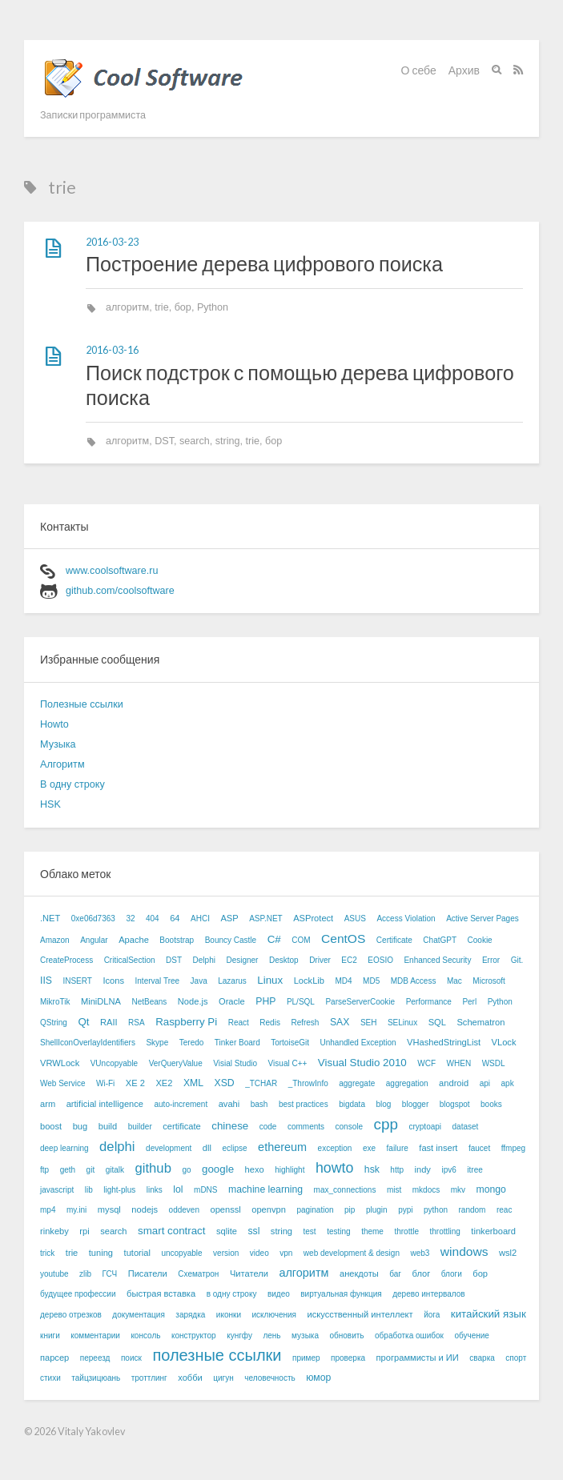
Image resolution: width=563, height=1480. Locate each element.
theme (372, 1231)
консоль (145, 1335)
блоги (451, 1273)
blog (383, 1104)
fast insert (438, 1148)
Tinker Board (237, 1042)
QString (53, 1022)
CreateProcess (66, 960)
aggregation (407, 1083)
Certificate (394, 940)
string (227, 441)
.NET (50, 918)
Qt (83, 1022)
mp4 (47, 1209)
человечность (269, 1378)
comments (306, 1126)
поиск (131, 1358)
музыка (305, 1335)
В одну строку (72, 784)
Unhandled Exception (358, 1042)
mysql (109, 1209)
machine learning (265, 1189)
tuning (101, 1252)
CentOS (343, 938)
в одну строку (232, 1293)
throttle (406, 1231)
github (153, 1168)
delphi (117, 1146)
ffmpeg (513, 1148)
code (268, 1126)
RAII (109, 1022)
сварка (481, 1358)
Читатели (249, 1273)
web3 (419, 1253)
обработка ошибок (409, 1335)
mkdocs (426, 1189)
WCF (426, 1063)
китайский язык (488, 1314)
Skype (157, 1042)
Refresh (305, 1022)
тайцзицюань (95, 1378)
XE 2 (135, 1083)
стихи (50, 1378)
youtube (54, 1273)
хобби (190, 1377)
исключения (273, 1314)
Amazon (55, 940)
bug (80, 1126)
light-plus (119, 1189)
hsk (372, 1169)
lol (178, 1189)
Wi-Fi (105, 1083)
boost (51, 1126)
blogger (415, 1104)
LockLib (309, 980)
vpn (285, 1253)
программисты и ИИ (417, 1357)
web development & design (352, 1253)
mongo (491, 1189)
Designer (242, 960)
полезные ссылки (216, 1355)
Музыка (58, 744)
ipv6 (448, 1169)
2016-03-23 (112, 242)
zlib (85, 1273)
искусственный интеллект (359, 1314)
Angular (93, 940)
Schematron (480, 1022)
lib (89, 1189)
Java (199, 981)
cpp (386, 1124)
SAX (339, 1022)
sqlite (226, 1231)
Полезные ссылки (81, 704)
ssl (253, 1231)
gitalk (115, 1169)
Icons (113, 980)
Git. (517, 960)
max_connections (345, 1189)
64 (174, 918)
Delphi (204, 960)
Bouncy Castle (230, 940)
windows (464, 1251)
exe (369, 1148)
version (226, 1253)
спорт (515, 1358)
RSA (136, 1022)
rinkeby (54, 1231)
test (310, 1231)
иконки (228, 1314)
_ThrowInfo (308, 1083)
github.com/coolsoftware (120, 590)
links (155, 1189)
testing (338, 1231)
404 (152, 918)
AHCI (200, 918)
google (218, 1169)
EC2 (348, 960)
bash (259, 1104)
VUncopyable (114, 1063)
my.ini (76, 1209)
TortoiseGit (290, 1042)
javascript (57, 1189)
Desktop (284, 960)
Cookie (480, 940)
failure (397, 1148)
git (90, 1169)
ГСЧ (110, 1273)
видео (278, 1293)
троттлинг (149, 1378)
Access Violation (405, 918)
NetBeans (149, 1001)
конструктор (193, 1335)
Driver (320, 960)
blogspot (455, 1104)
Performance (429, 1001)
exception (335, 1148)
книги (50, 1335)
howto (334, 1168)
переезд (95, 1358)
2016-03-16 (112, 350)
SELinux (402, 1022)
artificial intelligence (104, 1104)
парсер (54, 1357)
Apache (134, 940)
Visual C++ (288, 1063)
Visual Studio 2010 (362, 1063)
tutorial (137, 1252)
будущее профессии (78, 1293)
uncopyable (181, 1253)
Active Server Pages (482, 918)
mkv (458, 1189)
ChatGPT (439, 940)
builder (140, 1126)
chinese (229, 1126)
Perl (469, 1001)
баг (395, 1273)
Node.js (193, 1001)
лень (271, 1335)
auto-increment (180, 1104)
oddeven (184, 1209)
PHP (265, 1001)
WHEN (459, 1063)
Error (491, 960)
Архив (464, 70)
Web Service (63, 1083)
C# (274, 939)
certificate (182, 1126)
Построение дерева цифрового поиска (264, 263)
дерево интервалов (428, 1293)
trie (162, 307)
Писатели (147, 1273)
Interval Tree (157, 981)
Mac (454, 981)
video (259, 1253)
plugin (377, 1209)
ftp (44, 1169)
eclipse (234, 1148)
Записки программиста (93, 115)
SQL (437, 1022)
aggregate (357, 1083)
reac (504, 1209)
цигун (223, 1378)
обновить (346, 1335)
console (349, 1126)
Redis (269, 1022)
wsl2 (508, 1252)
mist (394, 1189)
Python (212, 307)
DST (164, 441)
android (453, 1083)
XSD (225, 1083)
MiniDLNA (101, 1001)
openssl (225, 1209)
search (194, 441)
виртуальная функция (340, 1293)
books (491, 1104)
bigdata (352, 1104)
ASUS (355, 918)
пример (306, 1358)
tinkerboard (493, 1231)
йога (432, 1314)
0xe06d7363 (93, 918)
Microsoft (489, 981)
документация (138, 1314)
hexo (254, 1169)
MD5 (371, 981)
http (397, 1169)
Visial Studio (235, 1063)
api (485, 1083)
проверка (348, 1358)
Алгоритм (62, 764)
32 (130, 918)
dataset (465, 1126)
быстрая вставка (161, 1293)
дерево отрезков (71, 1314)
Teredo (191, 1042)
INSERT (77, 981)
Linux (270, 980)
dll (207, 1148)
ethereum (282, 1147)
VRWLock (59, 1063)
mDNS (205, 1189)
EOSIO (380, 960)
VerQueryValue (176, 1063)
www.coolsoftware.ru (112, 570)
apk (507, 1083)
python (436, 1209)
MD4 (343, 981)
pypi (405, 1209)
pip (349, 1209)
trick (47, 1253)
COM (301, 940)
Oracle (232, 1001)
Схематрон (198, 1273)
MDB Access (413, 981)
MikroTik (55, 1001)
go (186, 1169)
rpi (84, 1231)
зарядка (190, 1314)
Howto (54, 724)
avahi (229, 1104)
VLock (504, 1042)
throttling (445, 1231)
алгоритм (127, 307)
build (108, 1126)
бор (183, 307)
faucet (479, 1148)
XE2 (163, 1083)
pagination (314, 1209)
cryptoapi (424, 1126)
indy (423, 1169)
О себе (418, 70)
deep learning (64, 1148)
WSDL (493, 1063)
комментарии (95, 1335)
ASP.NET (266, 918)
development (168, 1148)
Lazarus (232, 981)
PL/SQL (301, 1001)
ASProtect (313, 918)
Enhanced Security (437, 960)
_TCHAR (261, 1083)
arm (47, 1104)
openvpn (268, 1209)
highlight (289, 1169)
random (472, 1209)
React (238, 1022)
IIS (46, 980)
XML (193, 1083)
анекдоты (359, 1273)
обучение (471, 1335)
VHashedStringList (444, 1042)
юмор (318, 1377)
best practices (303, 1104)
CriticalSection (129, 960)
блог (421, 1273)
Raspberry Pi (186, 1022)
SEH (368, 1022)
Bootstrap (176, 940)
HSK (50, 804)
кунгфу (239, 1335)
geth (67, 1169)
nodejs (144, 1209)
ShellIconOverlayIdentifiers (87, 1042)
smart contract (171, 1231)
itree (474, 1169)
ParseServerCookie (360, 1001)
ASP (229, 918)
